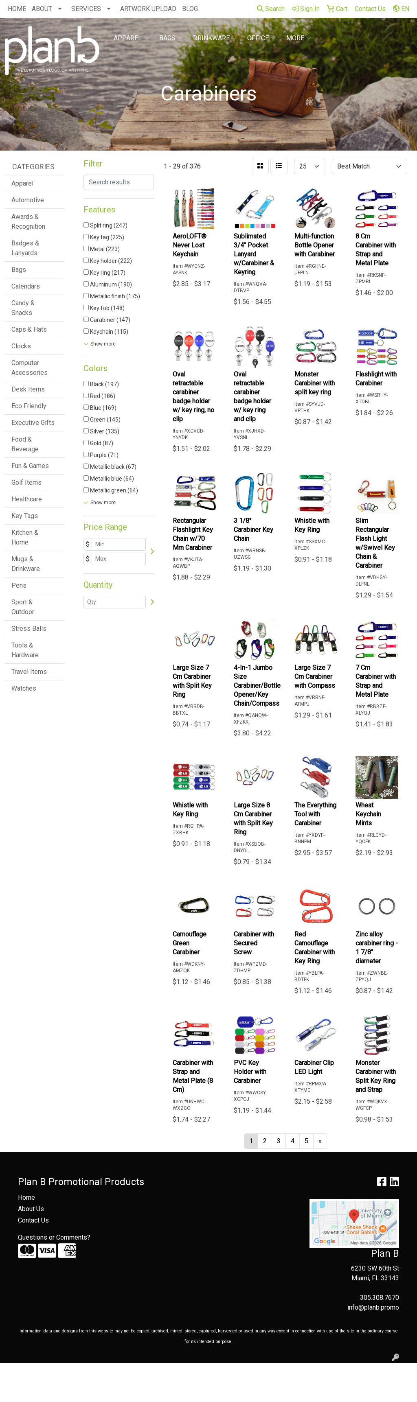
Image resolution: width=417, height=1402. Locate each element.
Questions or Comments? (54, 1237)
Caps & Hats (29, 329)
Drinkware (215, 38)
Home (26, 1197)
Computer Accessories (29, 367)
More (298, 38)
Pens (18, 585)
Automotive (27, 200)
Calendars (25, 286)
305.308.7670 (379, 1297)
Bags (170, 38)
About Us (31, 1209)
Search (271, 9)
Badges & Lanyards (25, 248)
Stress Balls (28, 628)
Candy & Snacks (23, 308)
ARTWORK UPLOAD (148, 9)
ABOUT (42, 9)
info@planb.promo (373, 1307)
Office (261, 38)
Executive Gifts (33, 423)
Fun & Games (30, 466)
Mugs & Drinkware (25, 564)
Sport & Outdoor (22, 607)
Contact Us (33, 1220)
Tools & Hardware (25, 650)
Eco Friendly (28, 406)
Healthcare (26, 499)
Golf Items (26, 482)
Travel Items (29, 672)
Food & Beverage (25, 444)
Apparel (131, 38)
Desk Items (28, 389)
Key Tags (24, 516)
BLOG (190, 9)
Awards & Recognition (28, 221)
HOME (17, 9)
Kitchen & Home (24, 537)
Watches (23, 688)
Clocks (21, 346)
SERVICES (86, 9)
